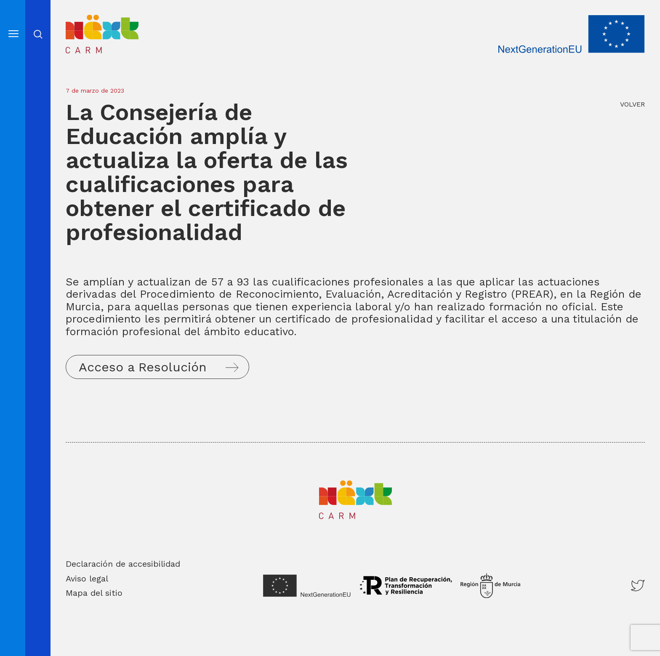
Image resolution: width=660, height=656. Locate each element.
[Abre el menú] (13, 33)
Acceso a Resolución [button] (143, 367)
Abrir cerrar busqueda (38, 34)
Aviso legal (87, 578)
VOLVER (632, 104)
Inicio (79, 21)
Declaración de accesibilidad (123, 564)
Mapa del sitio (94, 593)
